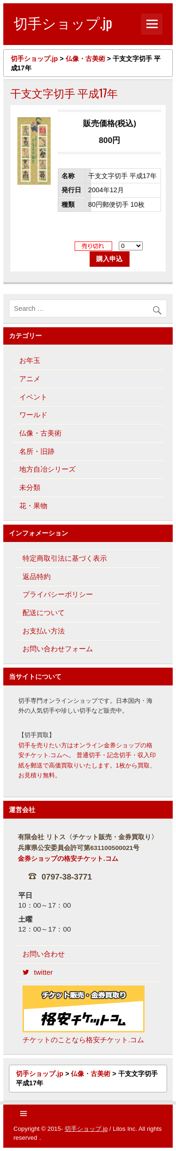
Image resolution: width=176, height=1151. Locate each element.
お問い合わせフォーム (58, 649)
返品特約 (37, 576)
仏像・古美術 (40, 433)
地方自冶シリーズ (47, 469)
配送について (44, 613)
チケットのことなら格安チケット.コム (84, 1014)
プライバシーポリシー (58, 594)
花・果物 (33, 506)
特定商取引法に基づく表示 (65, 558)
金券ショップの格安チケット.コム (68, 858)
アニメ (29, 379)
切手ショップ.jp (86, 1128)
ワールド (33, 415)
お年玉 (29, 360)
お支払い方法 (44, 631)
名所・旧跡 (36, 451)
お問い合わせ (44, 954)
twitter (38, 972)
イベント (33, 397)
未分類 (29, 487)
